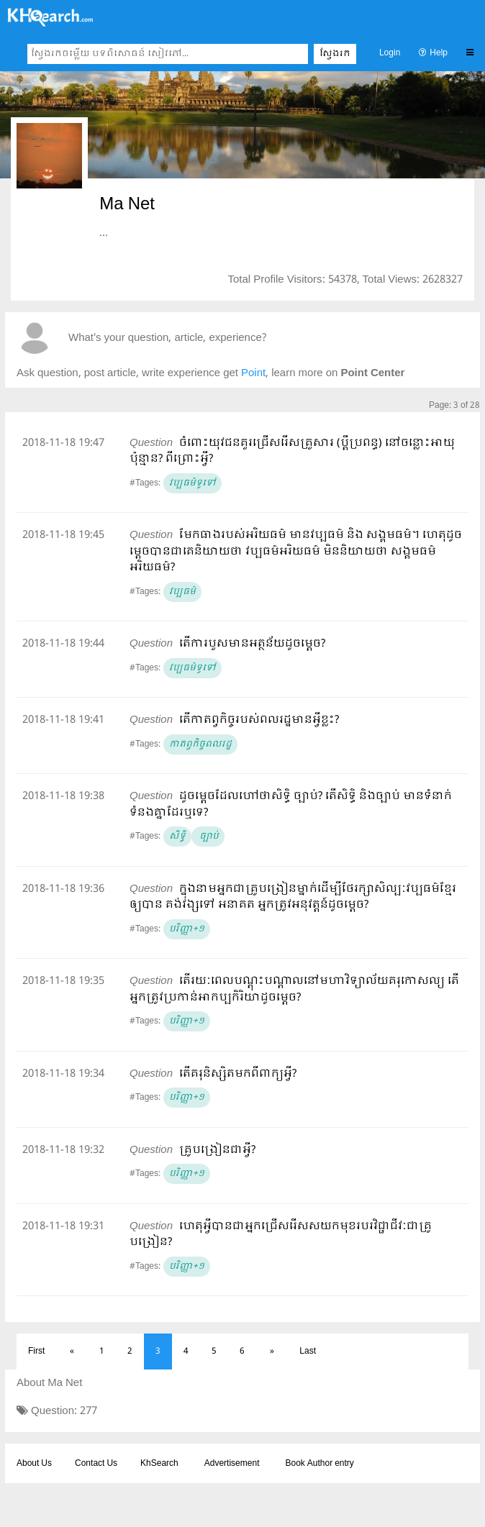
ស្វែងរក (334, 54)
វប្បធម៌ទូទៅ (192, 483)
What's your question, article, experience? (167, 338)
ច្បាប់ (208, 836)
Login (389, 53)
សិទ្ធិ (177, 836)
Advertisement (232, 1464)
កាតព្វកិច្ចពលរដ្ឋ (200, 744)
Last (307, 1351)
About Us (34, 1464)
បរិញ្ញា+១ (186, 929)
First (36, 1351)
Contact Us (96, 1464)
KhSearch (159, 1464)
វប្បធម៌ (182, 592)
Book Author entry (319, 1464)
